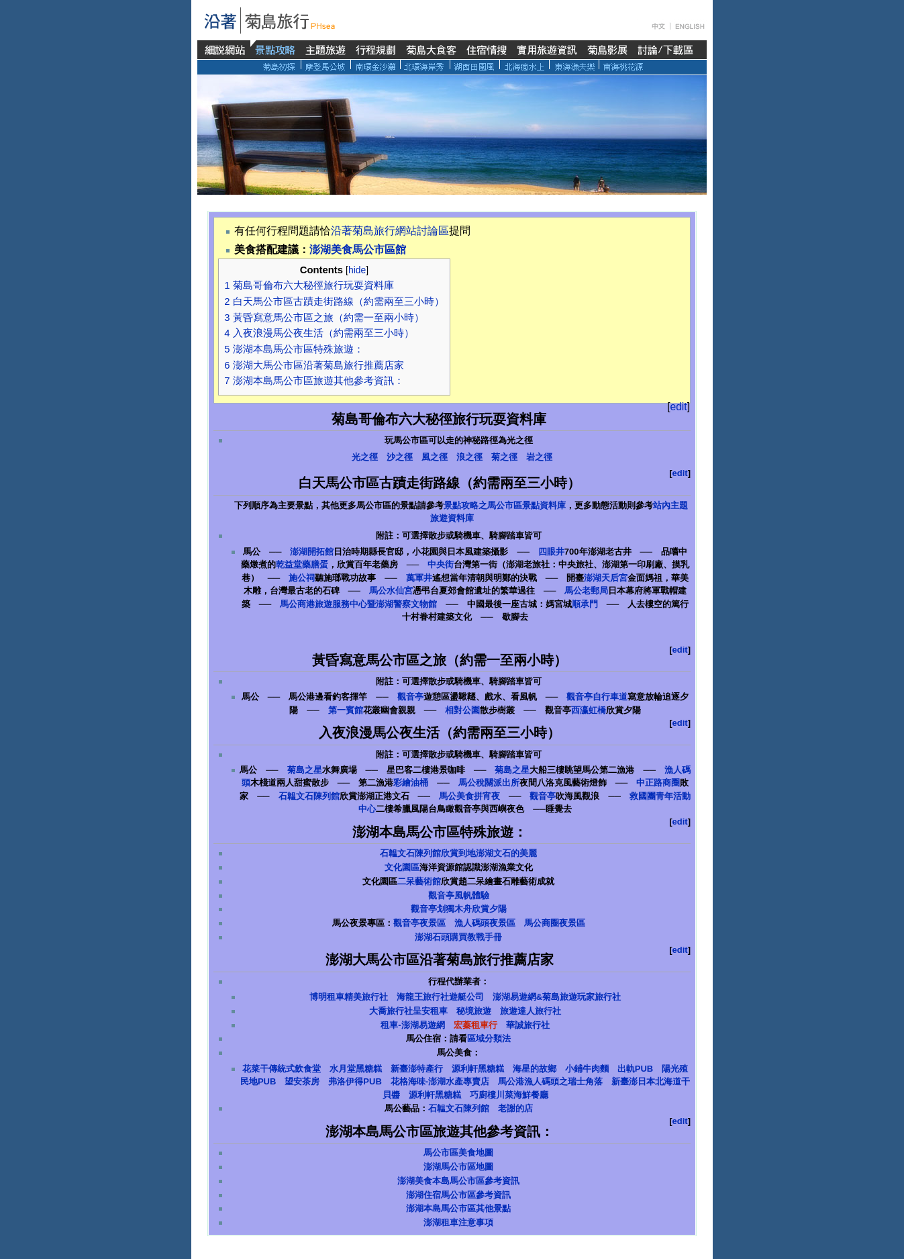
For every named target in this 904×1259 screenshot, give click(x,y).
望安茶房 (302, 1081)
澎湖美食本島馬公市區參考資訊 (458, 1181)
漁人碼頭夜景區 (484, 923)
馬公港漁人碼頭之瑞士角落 (550, 1081)
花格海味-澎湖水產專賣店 (440, 1081)
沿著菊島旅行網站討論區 (390, 230)
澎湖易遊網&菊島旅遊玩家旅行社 (557, 997)
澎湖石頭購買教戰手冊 (458, 937)
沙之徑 (400, 457)
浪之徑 (469, 457)
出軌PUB (635, 1069)
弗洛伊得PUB (354, 1081)
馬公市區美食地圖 (458, 1153)
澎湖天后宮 (605, 578)
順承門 (585, 604)
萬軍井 (419, 578)
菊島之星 (304, 770)
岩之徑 (539, 457)
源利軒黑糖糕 (478, 1069)
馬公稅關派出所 (488, 783)
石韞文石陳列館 (309, 796)
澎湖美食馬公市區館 (357, 249)
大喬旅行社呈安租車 (408, 1011)
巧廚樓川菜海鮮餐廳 (509, 1095)
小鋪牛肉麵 (587, 1069)
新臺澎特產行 (417, 1069)
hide (357, 270)
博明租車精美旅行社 (348, 997)
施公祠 (302, 578)
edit (678, 406)
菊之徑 (504, 457)
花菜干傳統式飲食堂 (281, 1069)
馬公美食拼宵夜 (469, 796)
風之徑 (434, 457)
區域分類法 (489, 1038)
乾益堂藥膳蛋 (302, 564)
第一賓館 (345, 710)
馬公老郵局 (586, 591)
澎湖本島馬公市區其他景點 (458, 1208)
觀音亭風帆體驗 (458, 895)
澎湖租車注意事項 (458, 1222)
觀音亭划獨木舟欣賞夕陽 (459, 909)
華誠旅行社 (528, 1025)
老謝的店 (515, 1108)
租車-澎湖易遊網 (412, 1025)
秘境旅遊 (473, 1011)
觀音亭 (410, 697)
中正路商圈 (658, 783)
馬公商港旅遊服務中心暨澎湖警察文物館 (358, 604)
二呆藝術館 (419, 881)
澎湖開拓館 (312, 552)
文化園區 (402, 867)
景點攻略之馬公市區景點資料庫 (505, 505)
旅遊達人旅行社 (530, 1011)
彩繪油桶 (410, 783)
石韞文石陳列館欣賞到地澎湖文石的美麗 (458, 853)
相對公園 (462, 710)
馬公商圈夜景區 (554, 923)
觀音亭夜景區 (419, 923)
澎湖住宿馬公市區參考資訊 (458, 1195)
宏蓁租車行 (475, 1025)
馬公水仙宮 (391, 591)
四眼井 (551, 552)
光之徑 (365, 457)
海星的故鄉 (534, 1069)
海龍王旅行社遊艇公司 (440, 997)
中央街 (441, 564)
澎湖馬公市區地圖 (458, 1167)
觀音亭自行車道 (596, 697)
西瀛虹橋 (588, 710)
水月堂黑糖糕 (356, 1069)
